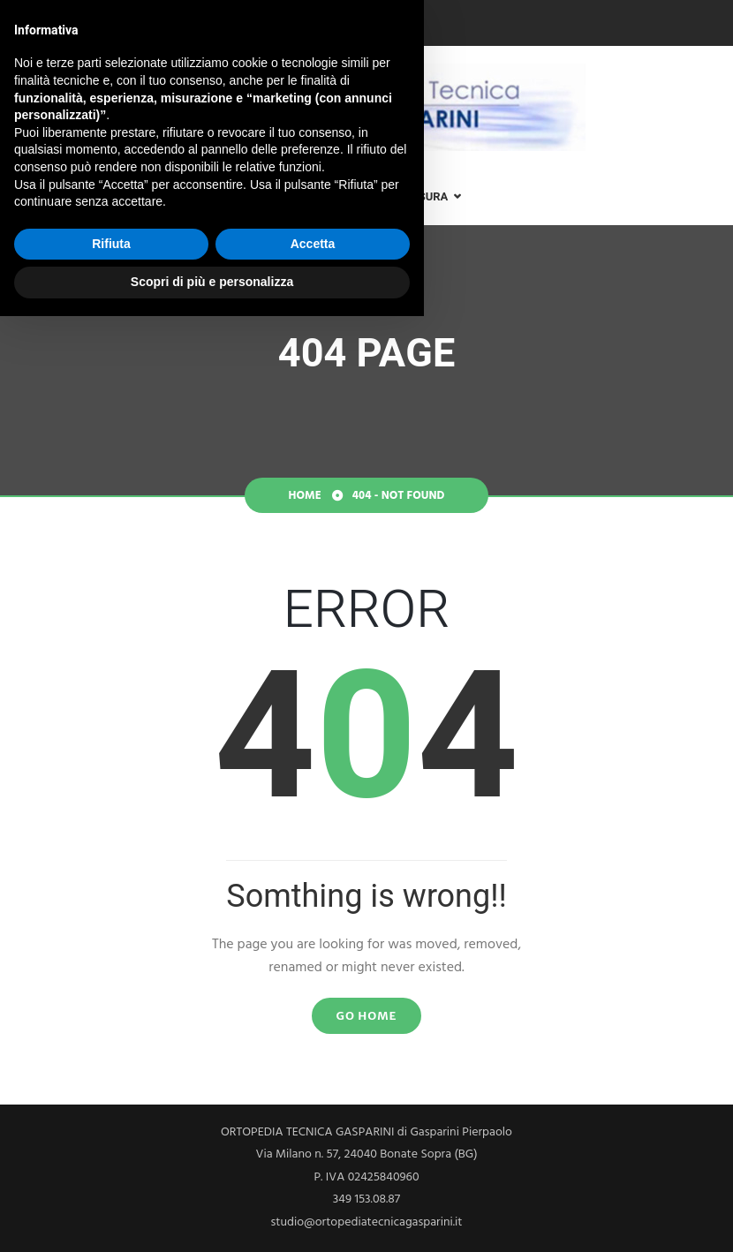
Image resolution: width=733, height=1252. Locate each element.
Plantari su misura (389, 196)
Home (29, 196)
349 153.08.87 (57, 23)
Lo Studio (113, 196)
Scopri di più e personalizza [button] (212, 1218)
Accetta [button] (313, 1180)
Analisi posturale (235, 196)
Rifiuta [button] (111, 1180)
